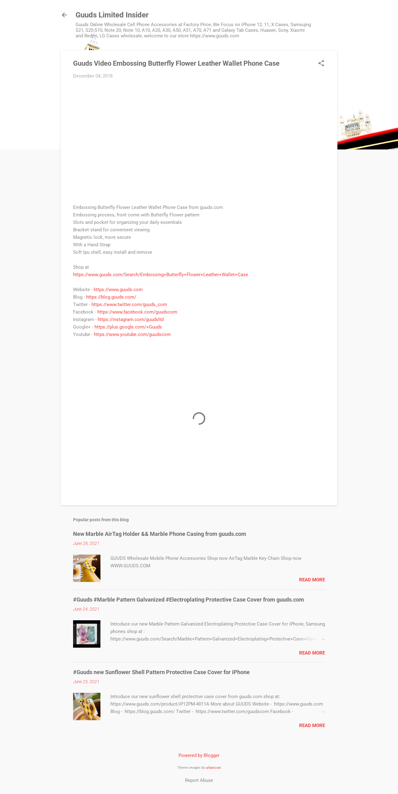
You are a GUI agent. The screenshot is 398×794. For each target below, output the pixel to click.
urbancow (213, 768)
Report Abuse (199, 780)
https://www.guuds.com (118, 289)
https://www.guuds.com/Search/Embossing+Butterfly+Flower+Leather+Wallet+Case (160, 274)
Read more (312, 580)
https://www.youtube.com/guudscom (132, 334)
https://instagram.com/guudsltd (131, 319)
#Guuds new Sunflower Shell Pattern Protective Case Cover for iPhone (161, 672)
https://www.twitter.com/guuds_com (129, 304)
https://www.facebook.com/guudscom (137, 312)
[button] (321, 63)
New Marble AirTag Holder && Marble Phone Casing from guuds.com (159, 534)
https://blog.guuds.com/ (111, 297)
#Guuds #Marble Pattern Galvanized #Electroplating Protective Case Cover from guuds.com (188, 599)
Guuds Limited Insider (112, 15)
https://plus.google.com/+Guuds (128, 327)
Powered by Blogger (199, 755)
